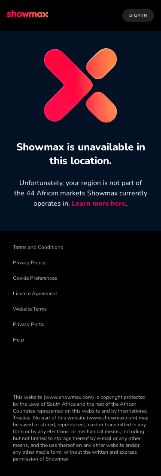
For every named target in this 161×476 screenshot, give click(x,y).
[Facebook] (20, 367)
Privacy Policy (29, 262)
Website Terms (30, 308)
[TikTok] (42, 367)
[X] (87, 367)
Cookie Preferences (35, 278)
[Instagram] (109, 367)
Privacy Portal (29, 324)
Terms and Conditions (38, 247)
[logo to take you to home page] (28, 15)
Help (18, 339)
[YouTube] (131, 367)
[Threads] (64, 367)
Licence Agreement (35, 293)
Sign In (138, 15)
